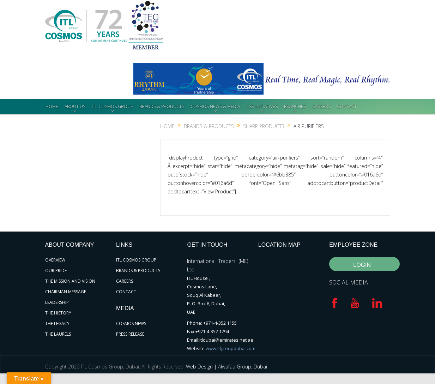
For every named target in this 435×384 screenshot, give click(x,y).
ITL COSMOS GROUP (112, 106)
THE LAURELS (58, 334)
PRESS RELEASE (130, 334)
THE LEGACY (57, 323)
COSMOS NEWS (131, 323)
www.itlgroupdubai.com (231, 348)
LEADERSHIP (57, 302)
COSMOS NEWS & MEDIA (215, 106)
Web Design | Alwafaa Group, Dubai (226, 366)
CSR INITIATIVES (262, 106)
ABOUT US (75, 106)
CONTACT (347, 106)
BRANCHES (295, 106)
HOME (52, 106)
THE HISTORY (58, 313)
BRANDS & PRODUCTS (161, 106)
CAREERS (321, 106)
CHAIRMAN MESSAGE (65, 292)
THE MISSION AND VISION (70, 281)
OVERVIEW (55, 260)
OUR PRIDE (56, 271)
